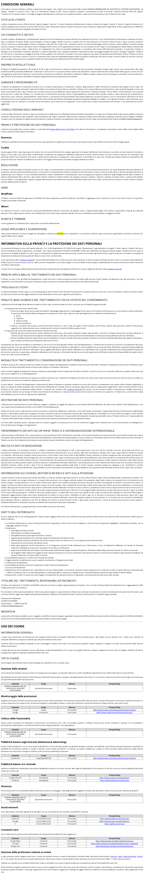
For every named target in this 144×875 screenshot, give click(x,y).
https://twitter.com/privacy (115, 824)
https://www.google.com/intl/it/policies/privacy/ (114, 712)
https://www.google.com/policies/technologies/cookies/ (114, 710)
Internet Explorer (129, 856)
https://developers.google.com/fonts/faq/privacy (114, 846)
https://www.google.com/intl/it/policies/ (115, 778)
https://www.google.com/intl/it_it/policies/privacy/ (114, 841)
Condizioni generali (26, 260)
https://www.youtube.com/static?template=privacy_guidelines (114, 843)
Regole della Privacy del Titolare (62, 129)
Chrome (114, 856)
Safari (120, 856)
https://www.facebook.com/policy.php (114, 780)
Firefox (140, 856)
